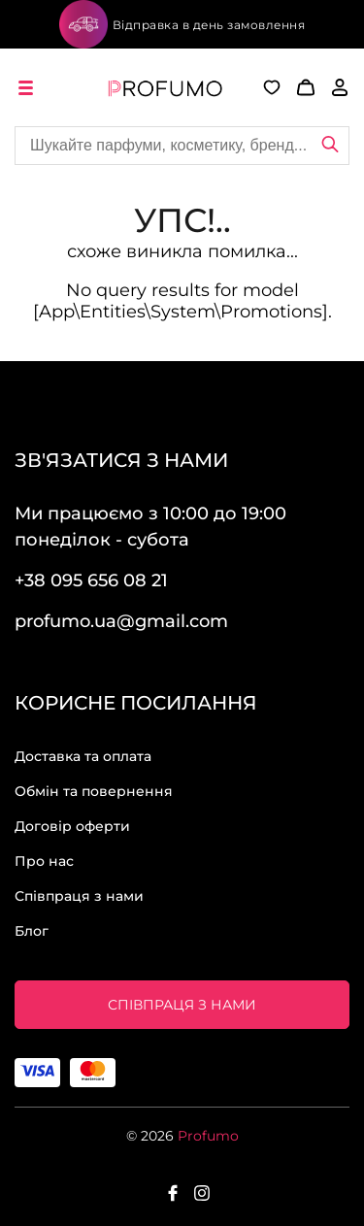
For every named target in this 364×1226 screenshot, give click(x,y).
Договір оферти (72, 826)
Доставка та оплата (83, 756)
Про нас (44, 861)
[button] (297, 87)
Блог (32, 931)
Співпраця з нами (79, 896)
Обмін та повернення (94, 791)
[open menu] (29, 88)
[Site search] (182, 145)
